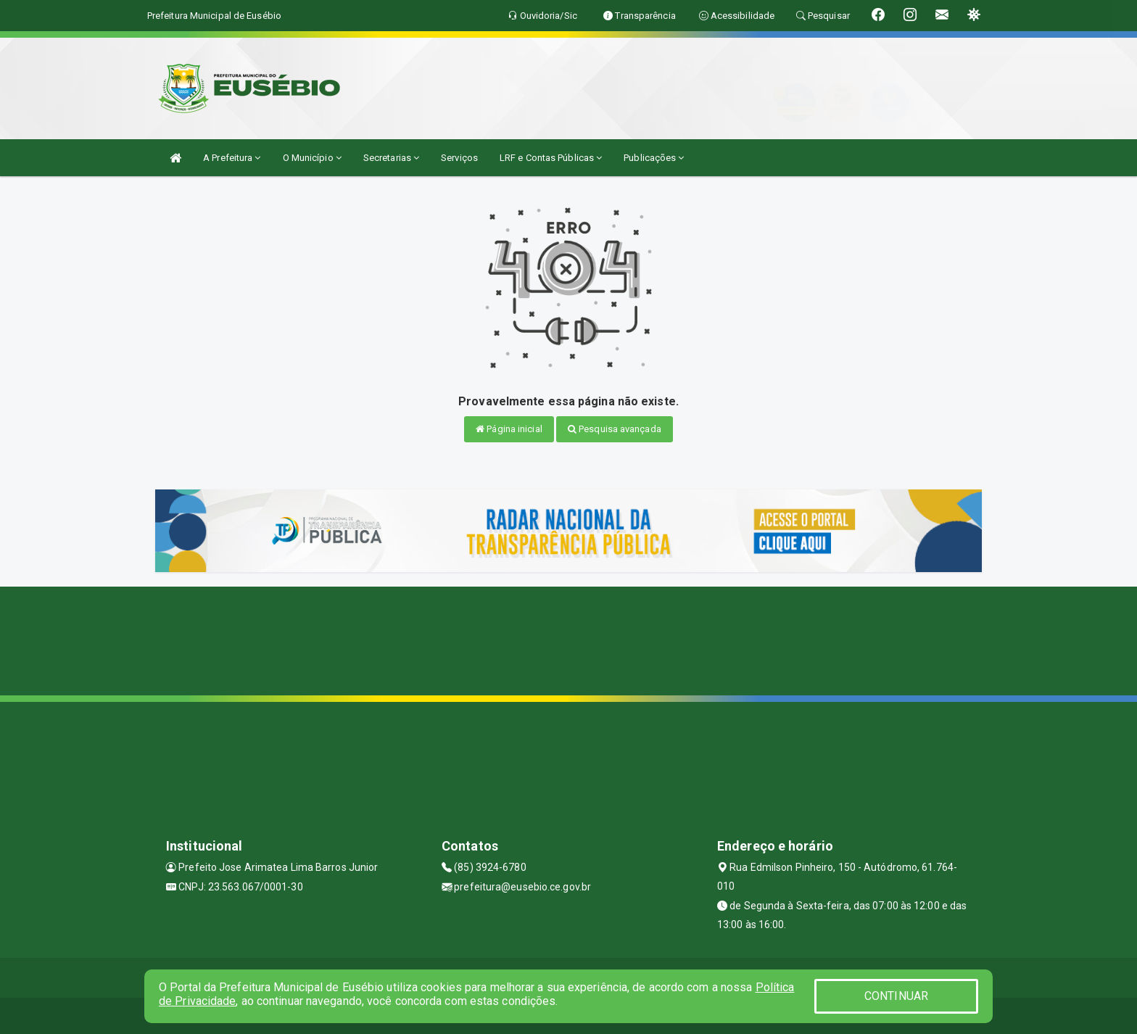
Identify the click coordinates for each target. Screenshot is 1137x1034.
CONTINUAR (896, 996)
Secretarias (391, 157)
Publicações (654, 157)
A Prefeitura (231, 157)
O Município (312, 157)
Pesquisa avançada (614, 428)
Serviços (459, 157)
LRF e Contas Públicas (551, 157)
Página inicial (509, 428)
